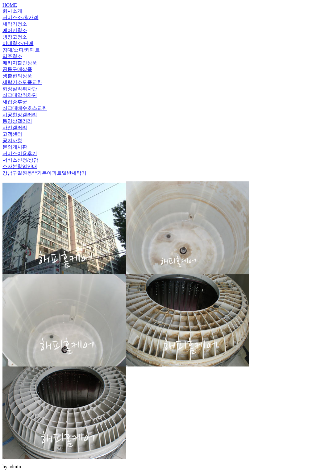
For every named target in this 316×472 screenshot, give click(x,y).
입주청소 (12, 56)
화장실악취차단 (19, 88)
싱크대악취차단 (19, 95)
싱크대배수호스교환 (24, 108)
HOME (9, 5)
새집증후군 (14, 101)
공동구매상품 (17, 69)
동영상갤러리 (17, 121)
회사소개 (12, 11)
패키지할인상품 (19, 62)
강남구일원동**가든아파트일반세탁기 (44, 173)
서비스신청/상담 (20, 160)
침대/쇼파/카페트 (21, 49)
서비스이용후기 (19, 153)
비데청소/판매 (17, 43)
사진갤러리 (14, 127)
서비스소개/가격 (20, 17)
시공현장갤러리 (19, 114)
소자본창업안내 (19, 166)
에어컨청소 (14, 30)
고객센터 (12, 134)
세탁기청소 (14, 24)
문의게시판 (14, 147)
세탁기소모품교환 (22, 82)
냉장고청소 (14, 36)
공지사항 (12, 140)
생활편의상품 (17, 75)
